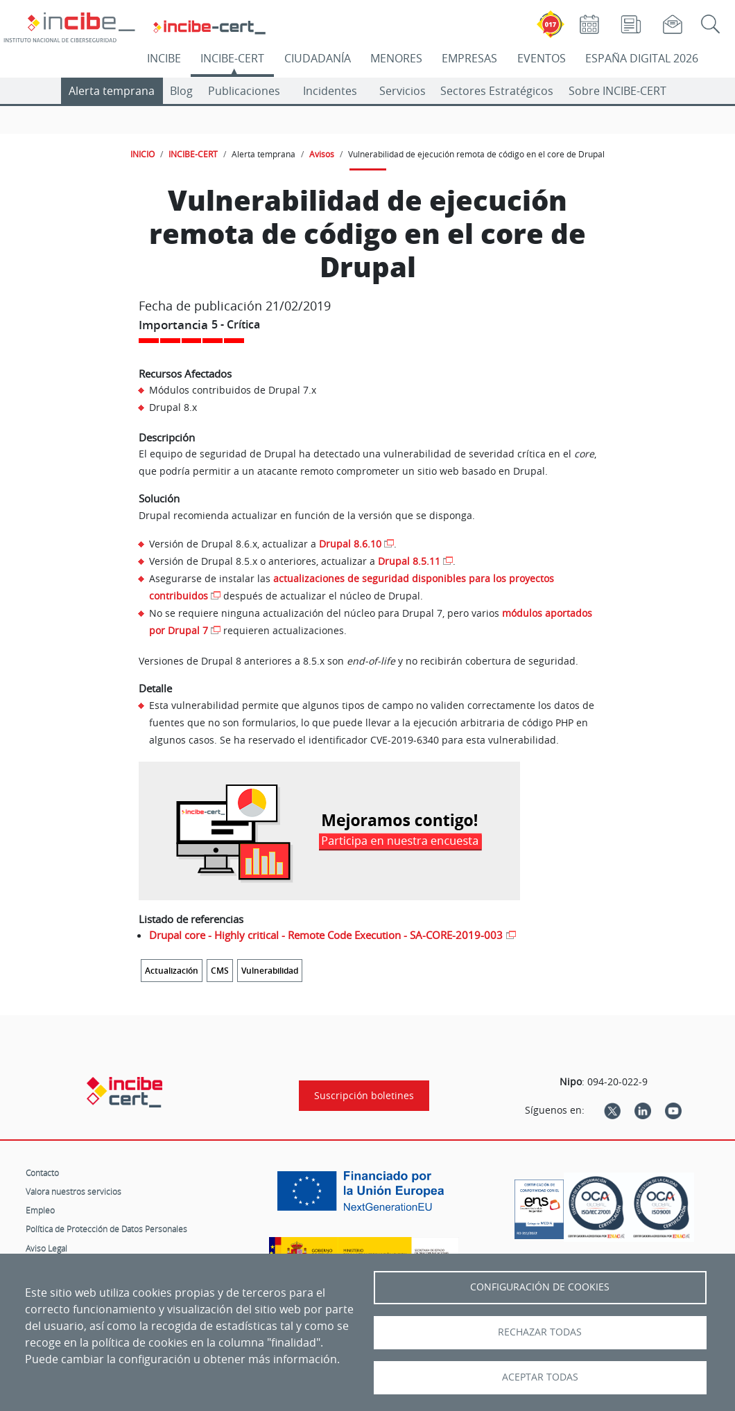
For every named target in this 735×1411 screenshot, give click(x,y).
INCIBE (164, 58)
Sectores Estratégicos (496, 90)
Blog (181, 90)
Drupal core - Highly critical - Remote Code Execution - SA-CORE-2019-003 (326, 935)
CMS (220, 970)
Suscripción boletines (364, 1095)
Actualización (171, 970)
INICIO (142, 153)
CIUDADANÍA (317, 58)
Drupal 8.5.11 (409, 561)
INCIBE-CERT (232, 58)
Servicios (402, 90)
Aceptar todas (540, 1377)
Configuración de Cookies (539, 1287)
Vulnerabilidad (269, 970)
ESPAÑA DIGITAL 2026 (641, 58)
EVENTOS (541, 58)
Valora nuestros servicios (73, 1191)
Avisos (321, 153)
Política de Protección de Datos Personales (106, 1228)
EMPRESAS (469, 58)
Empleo (40, 1210)
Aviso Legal (46, 1248)
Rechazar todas (540, 1332)
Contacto (42, 1172)
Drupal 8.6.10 (350, 543)
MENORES (396, 58)
